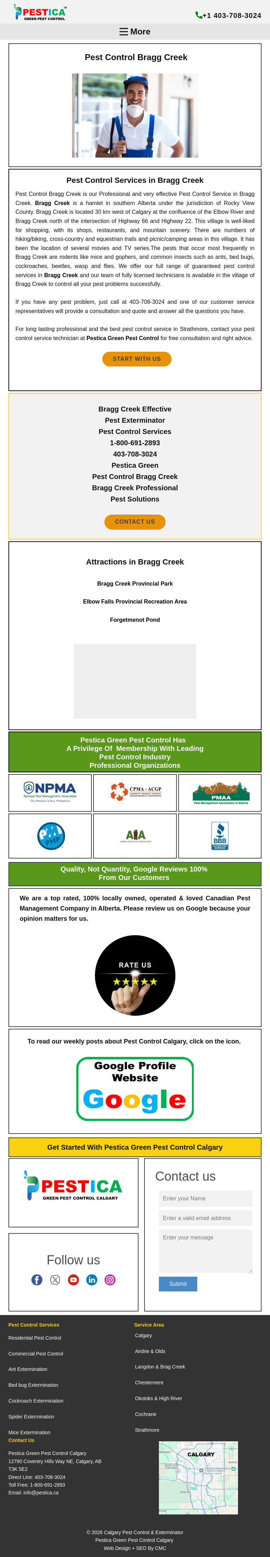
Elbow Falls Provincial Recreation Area (135, 602)
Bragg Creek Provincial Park (135, 584)
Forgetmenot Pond (135, 620)
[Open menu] (135, 31)
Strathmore (147, 1430)
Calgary (143, 1335)
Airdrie (142, 1351)
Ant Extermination (27, 1369)
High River (170, 1398)
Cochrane (145, 1414)
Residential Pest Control (34, 1338)
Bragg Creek (52, 203)
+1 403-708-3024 (228, 16)
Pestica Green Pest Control (122, 338)
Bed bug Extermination (33, 1385)
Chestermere (149, 1382)
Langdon (144, 1367)
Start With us (137, 359)
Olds (160, 1351)
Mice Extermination (29, 1432)
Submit (178, 1284)
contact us (135, 522)
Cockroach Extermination (35, 1401)
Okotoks (144, 1398)
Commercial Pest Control (35, 1354)
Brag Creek (172, 1367)
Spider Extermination (31, 1416)
